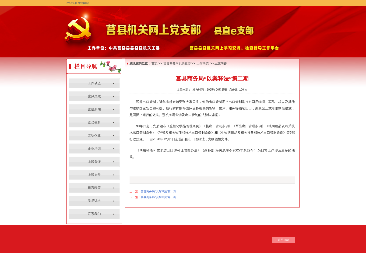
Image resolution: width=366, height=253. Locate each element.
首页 (154, 63)
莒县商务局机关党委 (177, 63)
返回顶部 (283, 240)
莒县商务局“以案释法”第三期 (158, 197)
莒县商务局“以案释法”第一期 (158, 191)
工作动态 (203, 63)
